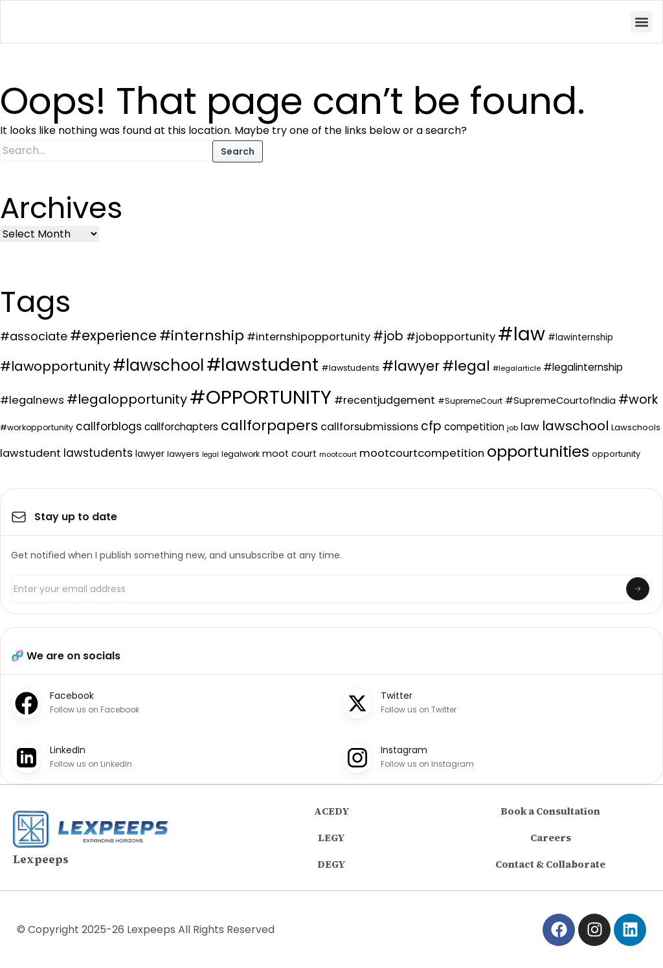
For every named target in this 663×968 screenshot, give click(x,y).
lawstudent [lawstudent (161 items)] (30, 453)
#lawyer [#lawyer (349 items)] (411, 366)
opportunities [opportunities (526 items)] (538, 451)
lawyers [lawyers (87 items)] (183, 453)
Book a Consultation (550, 811)
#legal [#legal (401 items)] (466, 366)
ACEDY (332, 811)
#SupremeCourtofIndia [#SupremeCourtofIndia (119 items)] (560, 400)
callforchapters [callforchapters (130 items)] (181, 427)
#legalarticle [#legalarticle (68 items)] (517, 368)
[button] (641, 21)
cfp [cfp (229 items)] (431, 426)
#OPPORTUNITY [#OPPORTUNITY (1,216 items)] (261, 397)
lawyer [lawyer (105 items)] (149, 453)
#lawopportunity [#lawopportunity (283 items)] (55, 366)
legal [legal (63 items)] (210, 454)
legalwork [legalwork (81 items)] (240, 453)
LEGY (331, 837)
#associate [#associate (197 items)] (33, 336)
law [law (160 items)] (530, 426)
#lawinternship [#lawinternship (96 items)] (580, 337)
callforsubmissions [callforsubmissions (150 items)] (369, 426)
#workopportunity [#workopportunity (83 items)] (36, 427)
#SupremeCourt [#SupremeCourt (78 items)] (470, 400)
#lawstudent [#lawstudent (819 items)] (263, 365)
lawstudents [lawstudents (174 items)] (98, 453)
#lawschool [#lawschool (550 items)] (158, 365)
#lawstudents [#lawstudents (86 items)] (350, 367)
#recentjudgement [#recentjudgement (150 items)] (384, 400)
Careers (550, 837)
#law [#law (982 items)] (521, 334)
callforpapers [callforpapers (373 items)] (269, 425)
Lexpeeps (41, 859)
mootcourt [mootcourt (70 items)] (338, 454)
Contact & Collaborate (550, 864)
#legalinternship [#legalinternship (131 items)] (583, 367)
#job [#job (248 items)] (388, 336)
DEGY (331, 864)
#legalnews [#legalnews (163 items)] (32, 400)
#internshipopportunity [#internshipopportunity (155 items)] (308, 336)
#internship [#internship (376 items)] (201, 335)
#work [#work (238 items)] (638, 399)
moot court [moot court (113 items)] (289, 453)
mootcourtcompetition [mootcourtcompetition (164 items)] (421, 453)
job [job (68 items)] (512, 428)
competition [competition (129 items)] (474, 427)
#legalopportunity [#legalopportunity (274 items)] (127, 399)
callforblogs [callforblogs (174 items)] (109, 426)
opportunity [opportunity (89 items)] (616, 453)
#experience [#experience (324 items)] (113, 335)
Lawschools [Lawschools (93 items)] (635, 427)
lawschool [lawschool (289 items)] (575, 426)
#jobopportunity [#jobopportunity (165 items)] (450, 336)
